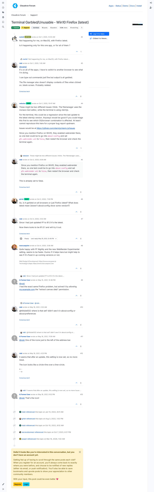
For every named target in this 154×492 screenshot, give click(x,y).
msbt (24, 412)
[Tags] (3, 12)
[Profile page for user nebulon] (14, 105)
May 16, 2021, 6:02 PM (46, 394)
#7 (82, 219)
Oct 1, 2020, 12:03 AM (47, 37)
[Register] (151, 8)
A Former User (24, 280)
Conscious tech (24, 91)
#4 (82, 103)
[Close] (80, 452)
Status (118, 6)
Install (139, 6)
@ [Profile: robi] (22, 283)
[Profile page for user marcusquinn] (14, 247)
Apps (111, 6)
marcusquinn (24, 246)
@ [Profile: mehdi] (23, 67)
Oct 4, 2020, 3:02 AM (38, 219)
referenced (30, 412)
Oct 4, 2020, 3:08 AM (45, 246)
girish (21, 199)
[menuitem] (151, 3)
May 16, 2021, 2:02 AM (38, 307)
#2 (82, 37)
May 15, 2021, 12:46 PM (46, 280)
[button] (3, 484)
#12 (81, 353)
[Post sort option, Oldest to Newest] (99, 38)
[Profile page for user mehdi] (14, 39)
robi (20, 63)
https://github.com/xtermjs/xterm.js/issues (56, 128)
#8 (82, 246)
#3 (82, 63)
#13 (81, 394)
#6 (82, 199)
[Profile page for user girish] (14, 201)
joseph (24, 439)
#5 (82, 160)
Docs (132, 6)
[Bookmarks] (3, 22)
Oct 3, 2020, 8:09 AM (38, 160)
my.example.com (27, 289)
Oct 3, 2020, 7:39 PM (45, 199)
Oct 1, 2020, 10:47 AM (47, 103)
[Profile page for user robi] (14, 65)
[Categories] (3, 3)
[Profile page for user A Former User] (14, 282)
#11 (82, 336)
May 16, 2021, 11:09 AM (46, 336)
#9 (82, 280)
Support (25, 28)
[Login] (151, 3)
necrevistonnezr (28, 432)
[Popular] (3, 17)
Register (17, 484)
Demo (125, 6)
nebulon (22, 103)
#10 (81, 307)
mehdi (21, 37)
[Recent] (3, 8)
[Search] (3, 27)
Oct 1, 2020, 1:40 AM (37, 63)
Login (26, 484)
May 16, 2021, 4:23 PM (38, 353)
